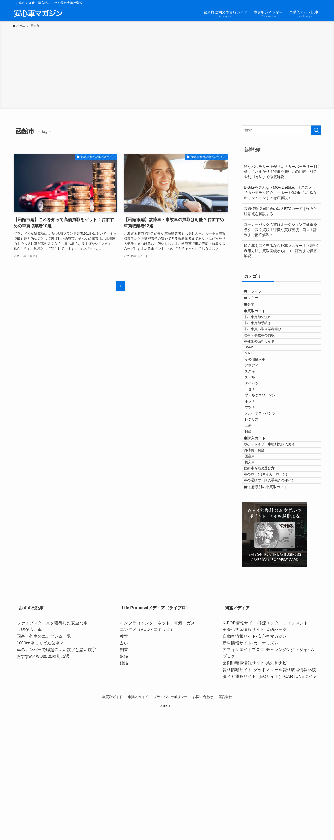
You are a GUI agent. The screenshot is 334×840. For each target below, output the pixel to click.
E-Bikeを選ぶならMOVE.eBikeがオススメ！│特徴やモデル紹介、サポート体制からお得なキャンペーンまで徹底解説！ (281, 192)
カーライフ (258, 293)
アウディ (259, 414)
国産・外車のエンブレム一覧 (44, 763)
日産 (256, 522)
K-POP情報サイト (240, 750)
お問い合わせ (203, 824)
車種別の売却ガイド (265, 375)
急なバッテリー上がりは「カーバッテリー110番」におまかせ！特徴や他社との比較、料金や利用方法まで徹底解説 (281, 171)
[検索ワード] (281, 130)
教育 (124, 763)
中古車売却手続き (264, 345)
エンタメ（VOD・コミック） (147, 756)
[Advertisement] (167, 67)
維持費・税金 (260, 552)
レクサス (259, 502)
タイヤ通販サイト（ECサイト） (253, 803)
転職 (124, 783)
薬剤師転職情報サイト (243, 790)
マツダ (258, 482)
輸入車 (258, 572)
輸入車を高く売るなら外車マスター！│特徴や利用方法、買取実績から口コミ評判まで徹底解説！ (281, 251)
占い (124, 770)
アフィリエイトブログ (243, 776)
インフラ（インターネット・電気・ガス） (159, 750)
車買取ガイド (260, 325)
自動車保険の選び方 (265, 582)
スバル (258, 434)
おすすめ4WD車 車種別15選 (43, 783)
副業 (124, 776)
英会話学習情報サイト (243, 756)
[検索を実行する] (316, 130)
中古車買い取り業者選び (269, 355)
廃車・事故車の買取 (265, 365)
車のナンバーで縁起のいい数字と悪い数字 (56, 776)
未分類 (254, 315)
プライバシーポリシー (170, 824)
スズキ (258, 424)
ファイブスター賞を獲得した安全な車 (52, 750)
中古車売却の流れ (264, 336)
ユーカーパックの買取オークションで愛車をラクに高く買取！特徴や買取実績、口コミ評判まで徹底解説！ (280, 229)
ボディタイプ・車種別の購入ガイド (277, 543)
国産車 (258, 562)
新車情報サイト (237, 770)
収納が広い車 (29, 756)
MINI (256, 395)
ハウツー (256, 304)
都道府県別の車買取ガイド (271, 612)
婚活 (124, 790)
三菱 (256, 512)
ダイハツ (259, 443)
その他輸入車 (263, 404)
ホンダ (258, 473)
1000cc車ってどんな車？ (40, 770)
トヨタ (258, 453)
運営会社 (225, 824)
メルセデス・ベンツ (268, 492)
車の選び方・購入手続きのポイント (277, 601)
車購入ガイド (260, 532)
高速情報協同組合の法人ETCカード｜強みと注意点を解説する (280, 211)
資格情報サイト (237, 796)
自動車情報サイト (239, 763)
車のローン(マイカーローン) (271, 591)
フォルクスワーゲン (268, 463)
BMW (257, 385)
